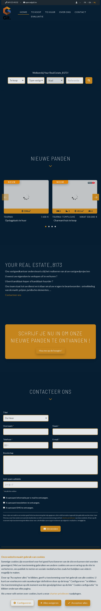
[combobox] (6, 445)
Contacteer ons (13, 294)
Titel (5, 412)
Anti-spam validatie (12, 479)
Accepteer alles (80, 602)
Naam (55, 426)
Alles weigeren (51, 602)
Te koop (36, 12)
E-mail (56, 439)
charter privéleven (68, 518)
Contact (80, 12)
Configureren (24, 602)
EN (90, 2)
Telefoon (7, 439)
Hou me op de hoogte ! (50, 350)
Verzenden (50, 528)
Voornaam (8, 426)
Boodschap (8, 453)
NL (95, 2)
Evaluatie (37, 16)
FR (85, 2)
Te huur (50, 12)
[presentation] (5, 197)
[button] (55, 80)
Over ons (65, 12)
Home (23, 12)
